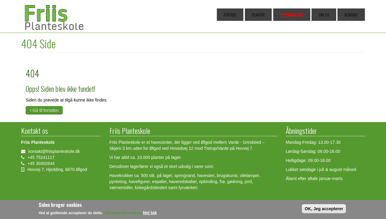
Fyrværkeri (308, 14)
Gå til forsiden (44, 110)
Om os (333, 14)
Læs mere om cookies (123, 214)
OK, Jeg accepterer (324, 210)
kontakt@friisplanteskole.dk (54, 151)
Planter (282, 14)
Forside (261, 14)
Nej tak (150, 213)
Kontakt (353, 14)
